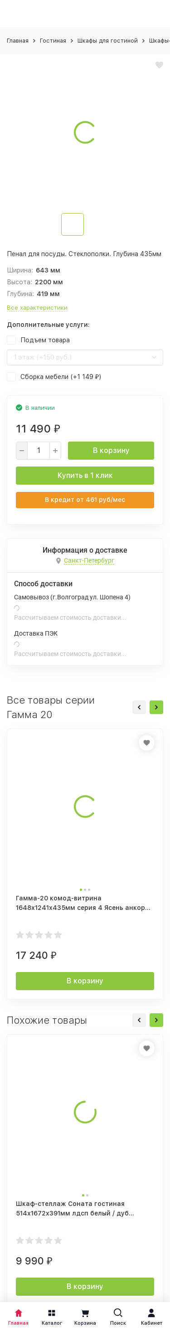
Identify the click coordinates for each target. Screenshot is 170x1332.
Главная (18, 40)
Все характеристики (37, 307)
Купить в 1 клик (85, 475)
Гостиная (53, 40)
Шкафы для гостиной (108, 40)
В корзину (111, 450)
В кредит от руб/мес (85, 499)
